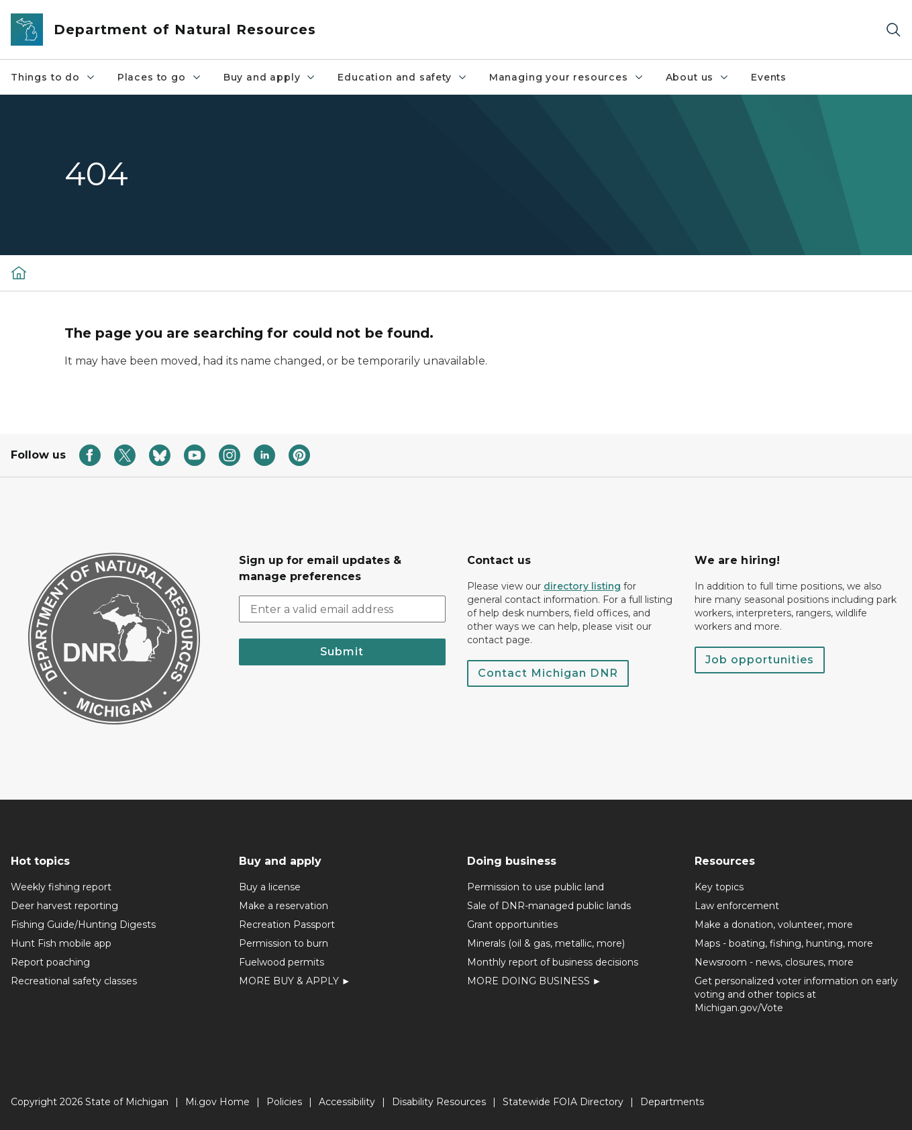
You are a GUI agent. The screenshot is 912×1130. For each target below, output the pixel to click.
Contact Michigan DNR (548, 673)
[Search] (893, 29)
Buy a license (270, 887)
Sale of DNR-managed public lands (549, 906)
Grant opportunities (512, 925)
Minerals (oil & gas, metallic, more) (546, 943)
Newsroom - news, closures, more (774, 962)
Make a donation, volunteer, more (774, 925)
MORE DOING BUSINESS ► (534, 981)
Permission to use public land (535, 887)
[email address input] (342, 609)
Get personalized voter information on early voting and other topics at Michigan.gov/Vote (796, 994)
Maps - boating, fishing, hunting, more (784, 943)
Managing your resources (566, 77)
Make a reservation (283, 906)
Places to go (159, 77)
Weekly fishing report (61, 887)
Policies (284, 1102)
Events (769, 77)
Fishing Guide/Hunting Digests (83, 925)
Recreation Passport (287, 925)
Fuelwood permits (281, 962)
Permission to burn (283, 943)
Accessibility (347, 1102)
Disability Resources (439, 1102)
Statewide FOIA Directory (563, 1102)
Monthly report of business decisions (552, 962)
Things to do (53, 77)
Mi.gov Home (217, 1102)
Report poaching (50, 962)
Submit (342, 651)
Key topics (719, 887)
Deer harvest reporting (64, 906)
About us (698, 77)
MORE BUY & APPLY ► (295, 981)
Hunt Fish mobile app (61, 943)
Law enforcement (737, 906)
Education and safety (402, 77)
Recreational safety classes (74, 981)
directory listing (582, 586)
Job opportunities (759, 659)
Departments (672, 1102)
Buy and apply (270, 77)
